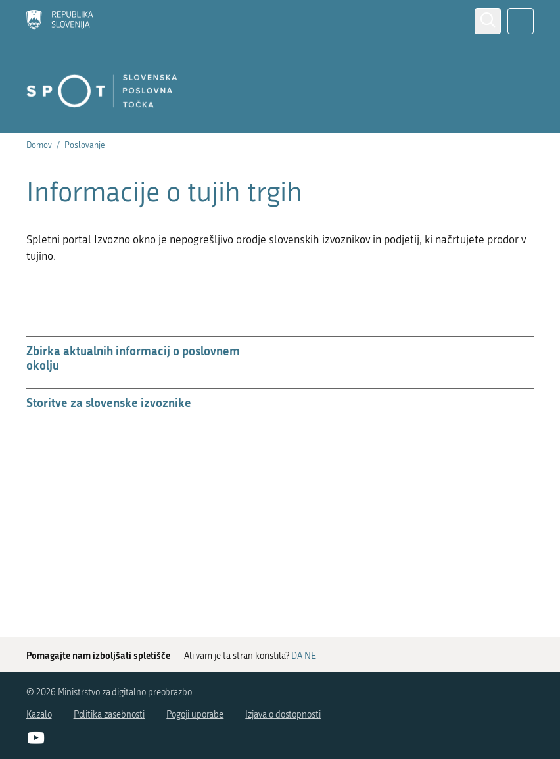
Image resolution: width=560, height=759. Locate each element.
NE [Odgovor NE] (310, 656)
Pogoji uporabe (194, 714)
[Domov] (59, 21)
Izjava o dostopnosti (283, 714)
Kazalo (39, 714)
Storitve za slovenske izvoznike (108, 402)
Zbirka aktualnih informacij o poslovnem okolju (133, 358)
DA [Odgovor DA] (296, 656)
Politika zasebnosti (109, 714)
